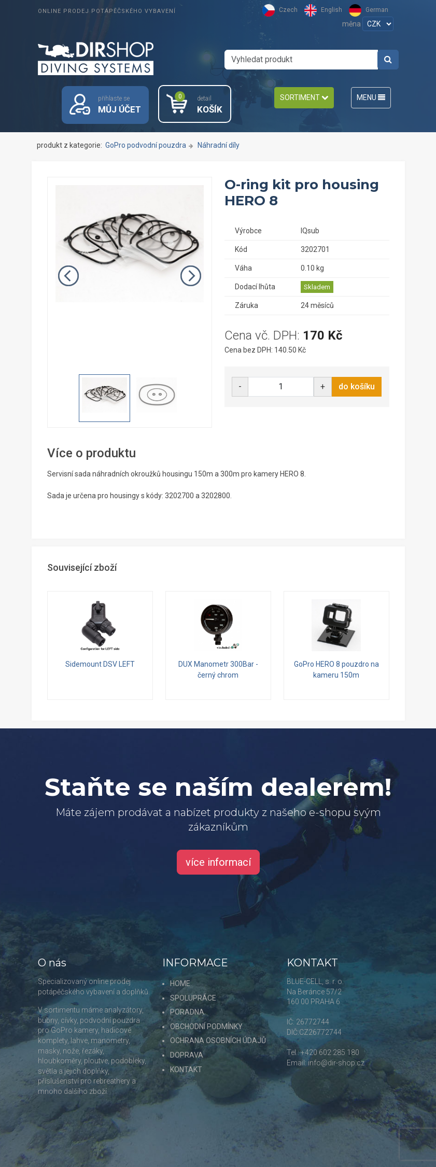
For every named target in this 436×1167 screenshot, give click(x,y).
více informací (218, 862)
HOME (180, 983)
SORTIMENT (304, 97)
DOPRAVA (186, 1055)
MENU (371, 97)
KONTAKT (186, 1069)
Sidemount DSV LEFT (100, 664)
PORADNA (187, 1012)
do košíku (357, 387)
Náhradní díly (219, 146)
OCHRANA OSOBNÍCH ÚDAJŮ (218, 1041)
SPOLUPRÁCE (193, 998)
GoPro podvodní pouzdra (145, 146)
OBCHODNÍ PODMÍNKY (206, 1026)
